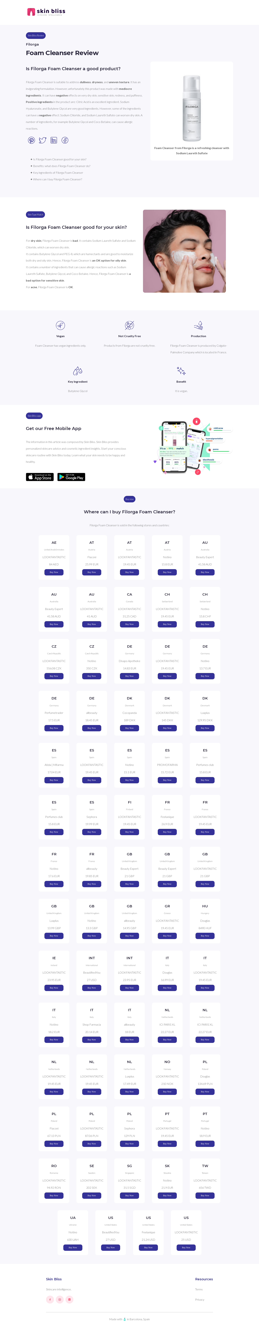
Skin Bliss (54, 1279)
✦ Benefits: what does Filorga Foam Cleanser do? (60, 166)
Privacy (199, 1299)
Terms (199, 1289)
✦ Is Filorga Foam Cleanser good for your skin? (58, 159)
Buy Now (54, 572)
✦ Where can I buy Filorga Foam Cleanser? (56, 179)
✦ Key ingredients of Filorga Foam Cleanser (56, 172)
